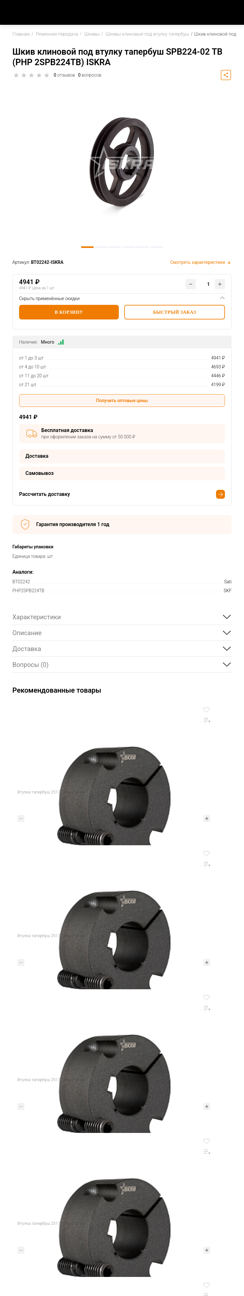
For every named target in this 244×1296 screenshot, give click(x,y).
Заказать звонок (26, 1214)
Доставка (140, 1199)
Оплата (137, 1189)
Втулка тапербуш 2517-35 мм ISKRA (51, 792)
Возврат (138, 1209)
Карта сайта (21, 1260)
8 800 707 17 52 (26, 1207)
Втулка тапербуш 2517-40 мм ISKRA (161, 935)
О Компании (90, 1189)
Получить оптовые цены (122, 400)
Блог (82, 1220)
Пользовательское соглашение (28, 1271)
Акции (83, 1209)
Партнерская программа (209, 1189)
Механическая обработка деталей (203, 1217)
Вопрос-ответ (144, 1220)
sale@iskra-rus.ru (26, 1222)
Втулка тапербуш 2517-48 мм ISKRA (51, 1079)
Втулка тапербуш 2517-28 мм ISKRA (161, 792)
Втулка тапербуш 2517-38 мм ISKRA (51, 935)
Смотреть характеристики (201, 262)
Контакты (87, 1199)
